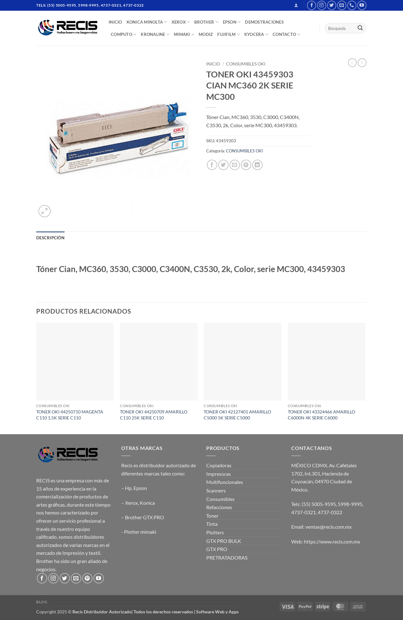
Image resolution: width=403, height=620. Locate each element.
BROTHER (206, 22)
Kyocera (256, 34)
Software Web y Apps (217, 611)
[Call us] (351, 5)
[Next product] (352, 62)
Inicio (213, 63)
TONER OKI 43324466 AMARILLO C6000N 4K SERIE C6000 (321, 414)
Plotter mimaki (140, 532)
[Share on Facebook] (212, 165)
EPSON (232, 22)
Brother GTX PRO (144, 517)
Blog (41, 602)
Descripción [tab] (50, 237)
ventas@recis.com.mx (328, 527)
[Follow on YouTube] (361, 5)
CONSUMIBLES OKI (245, 63)
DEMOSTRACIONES (264, 22)
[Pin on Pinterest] (246, 165)
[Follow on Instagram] (321, 5)
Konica (147, 503)
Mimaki (184, 34)
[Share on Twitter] (223, 165)
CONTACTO (286, 34)
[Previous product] (362, 62)
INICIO (115, 22)
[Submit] (360, 28)
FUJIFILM (228, 34)
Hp (128, 488)
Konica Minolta (147, 22)
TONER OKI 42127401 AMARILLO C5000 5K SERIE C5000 (237, 414)
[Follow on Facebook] (311, 5)
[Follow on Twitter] (331, 5)
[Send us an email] (341, 5)
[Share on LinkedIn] (257, 165)
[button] (296, 5)
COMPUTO (123, 34)
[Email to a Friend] (235, 165)
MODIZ (206, 34)
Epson (140, 488)
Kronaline (155, 34)
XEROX (181, 22)
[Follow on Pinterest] (87, 578)
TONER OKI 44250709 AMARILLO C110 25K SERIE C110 (153, 414)
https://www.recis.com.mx (332, 541)
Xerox (131, 503)
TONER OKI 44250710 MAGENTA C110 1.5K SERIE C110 (69, 414)
